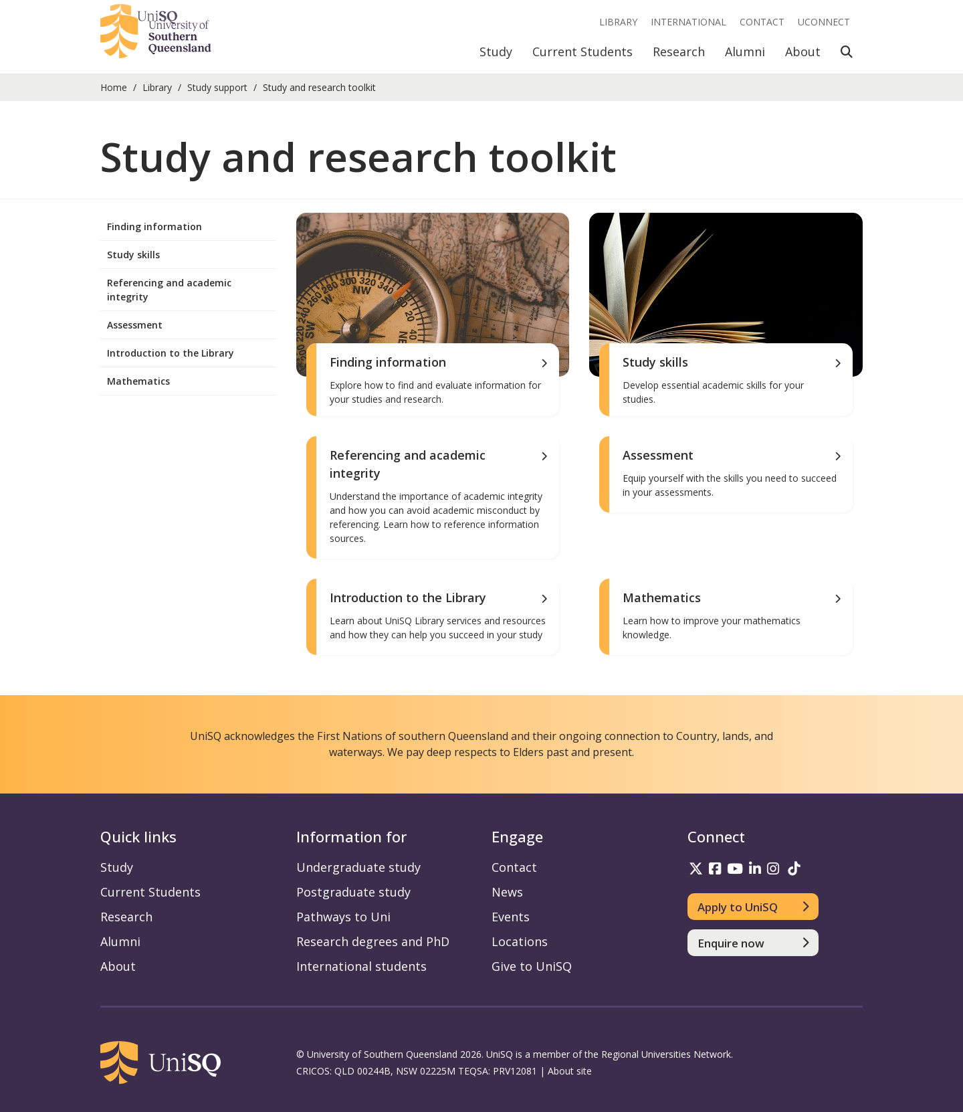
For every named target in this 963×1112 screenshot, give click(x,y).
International (688, 21)
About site (570, 1070)
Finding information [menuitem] (154, 226)
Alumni (745, 51)
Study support (217, 87)
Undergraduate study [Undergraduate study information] (358, 867)
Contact (762, 21)
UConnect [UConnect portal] (824, 21)
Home (113, 87)
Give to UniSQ (532, 966)
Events (511, 917)
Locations (520, 941)
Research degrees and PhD (372, 941)
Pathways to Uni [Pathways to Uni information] (343, 917)
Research (679, 51)
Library (618, 21)
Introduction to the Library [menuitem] (170, 353)
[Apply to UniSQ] (753, 906)
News (507, 892)
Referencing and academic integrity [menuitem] (169, 289)
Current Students (582, 51)
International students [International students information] (361, 966)
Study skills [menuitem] (133, 254)
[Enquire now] (753, 942)
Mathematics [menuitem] (138, 381)
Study (495, 51)
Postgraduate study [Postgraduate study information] (353, 892)
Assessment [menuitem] (135, 324)
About (803, 51)
